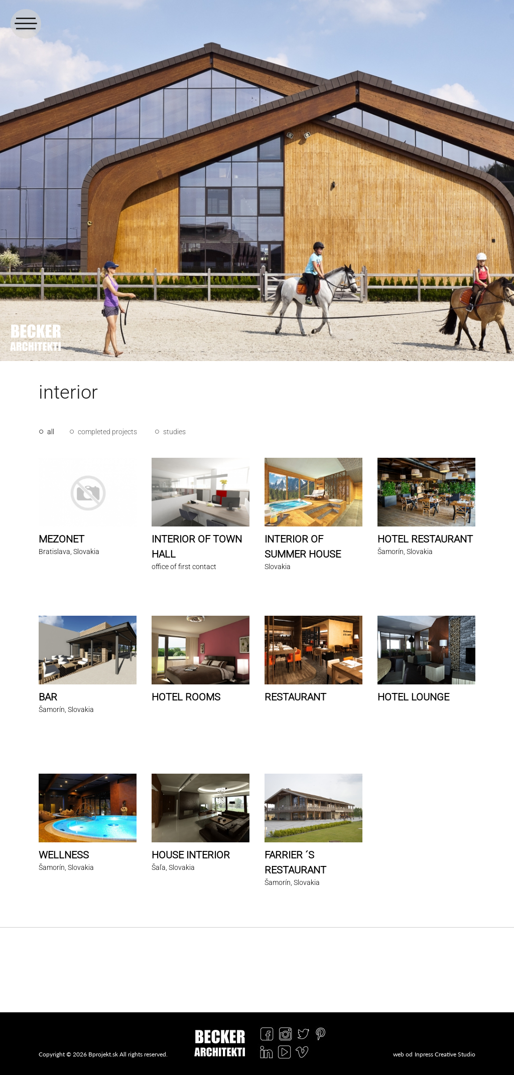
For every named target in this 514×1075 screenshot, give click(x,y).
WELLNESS (64, 855)
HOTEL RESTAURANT (425, 539)
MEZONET (61, 539)
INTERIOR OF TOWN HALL (197, 546)
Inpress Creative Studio (445, 1054)
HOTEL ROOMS (186, 697)
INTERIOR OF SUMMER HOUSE (303, 546)
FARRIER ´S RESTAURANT (295, 862)
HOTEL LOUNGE (413, 697)
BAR (48, 697)
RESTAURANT (295, 697)
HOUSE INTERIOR (191, 855)
